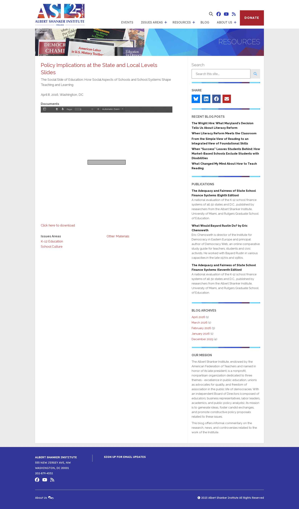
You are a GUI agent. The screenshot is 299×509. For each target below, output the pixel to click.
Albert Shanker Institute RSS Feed (234, 14)
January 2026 (201, 333)
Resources (181, 22)
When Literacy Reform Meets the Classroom (224, 133)
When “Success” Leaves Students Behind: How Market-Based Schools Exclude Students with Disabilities (226, 153)
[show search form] (211, 14)
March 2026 (199, 322)
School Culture (52, 246)
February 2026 (201, 328)
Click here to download (58, 225)
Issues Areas (152, 22)
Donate (251, 18)
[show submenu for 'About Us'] (235, 22)
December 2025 (202, 339)
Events (127, 22)
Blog (204, 22)
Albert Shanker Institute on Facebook (218, 14)
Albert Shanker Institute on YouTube (226, 14)
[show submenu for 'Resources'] (194, 22)
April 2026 (198, 317)
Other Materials (118, 236)
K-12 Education (52, 241)
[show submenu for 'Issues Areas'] (166, 22)
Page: (69, 109)
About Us (224, 22)
